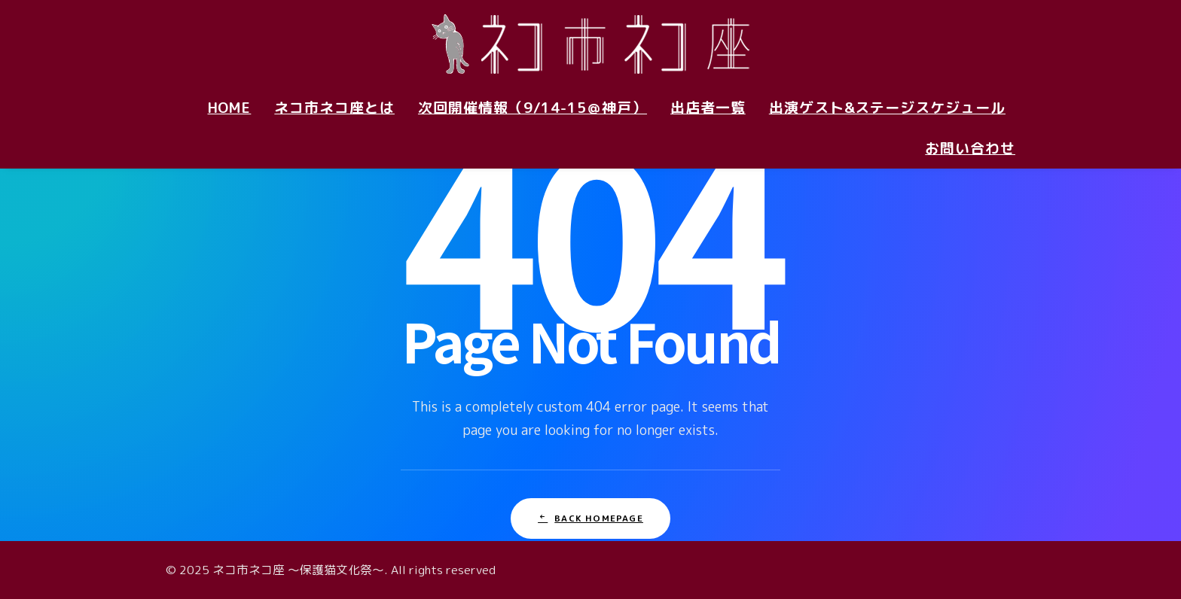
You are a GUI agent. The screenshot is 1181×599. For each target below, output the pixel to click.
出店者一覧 (708, 107)
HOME (230, 107)
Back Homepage (590, 518)
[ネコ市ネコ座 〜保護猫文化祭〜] (590, 44)
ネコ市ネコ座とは (334, 107)
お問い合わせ (970, 148)
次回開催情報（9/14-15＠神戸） (532, 107)
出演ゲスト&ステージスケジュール (887, 107)
